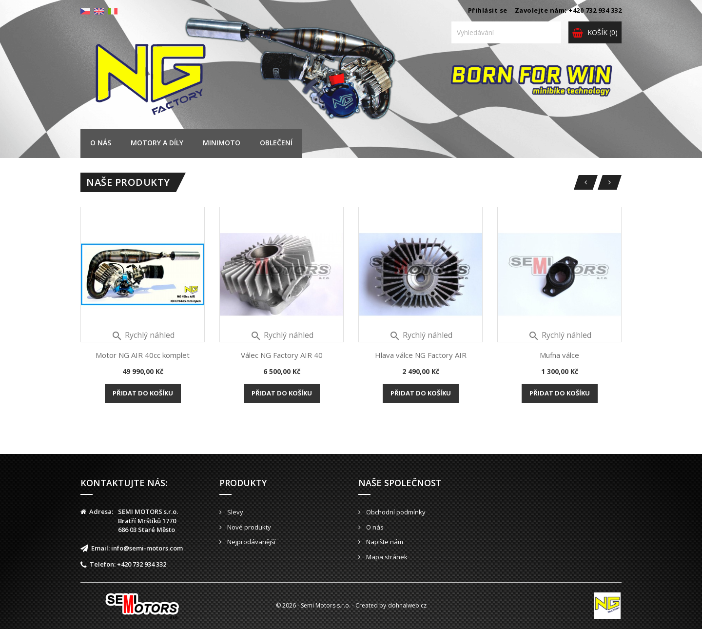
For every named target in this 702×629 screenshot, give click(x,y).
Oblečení (276, 142)
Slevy (234, 512)
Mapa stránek (386, 556)
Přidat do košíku (143, 393)
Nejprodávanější (250, 541)
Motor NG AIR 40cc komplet (143, 355)
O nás (100, 142)
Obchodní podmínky (395, 512)
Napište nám (384, 541)
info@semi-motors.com (147, 548)
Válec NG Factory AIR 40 (282, 355)
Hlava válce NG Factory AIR (421, 355)
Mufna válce (559, 355)
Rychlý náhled (143, 335)
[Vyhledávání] (506, 32)
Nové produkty (248, 527)
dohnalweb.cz (407, 605)
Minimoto (221, 142)
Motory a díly (157, 142)
